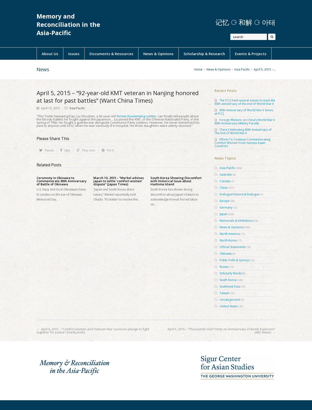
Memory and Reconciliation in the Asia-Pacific (68, 24)
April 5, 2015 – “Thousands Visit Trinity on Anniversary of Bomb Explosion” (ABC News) (221, 330)
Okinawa (226, 253)
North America (230, 234)
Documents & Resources (111, 53)
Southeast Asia (230, 286)
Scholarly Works (231, 273)
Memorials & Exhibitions (236, 221)
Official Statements (232, 247)
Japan (223, 214)
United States (229, 306)
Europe (225, 201)
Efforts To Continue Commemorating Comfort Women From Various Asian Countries (242, 142)
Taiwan (224, 293)
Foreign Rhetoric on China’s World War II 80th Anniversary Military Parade (244, 121)
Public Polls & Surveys (234, 260)
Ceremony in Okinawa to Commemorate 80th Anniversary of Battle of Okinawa (62, 181)
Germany (226, 207)
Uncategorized (230, 300)
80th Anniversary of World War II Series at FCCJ (243, 112)
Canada (225, 181)
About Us (50, 53)
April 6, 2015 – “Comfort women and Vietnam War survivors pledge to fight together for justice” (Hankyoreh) (93, 330)
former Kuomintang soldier (136, 116)
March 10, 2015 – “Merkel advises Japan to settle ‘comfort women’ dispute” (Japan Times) (118, 181)
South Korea (228, 280)
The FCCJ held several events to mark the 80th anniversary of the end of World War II (244, 102)
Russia (224, 267)
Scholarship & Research (204, 53)
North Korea (228, 240)
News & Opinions (158, 53)
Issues (73, 53)
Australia (226, 174)
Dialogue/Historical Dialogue (239, 194)
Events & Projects (250, 53)
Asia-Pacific (77, 108)
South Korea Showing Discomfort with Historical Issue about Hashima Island (176, 181)
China (223, 188)
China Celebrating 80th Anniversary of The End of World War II (243, 131)
